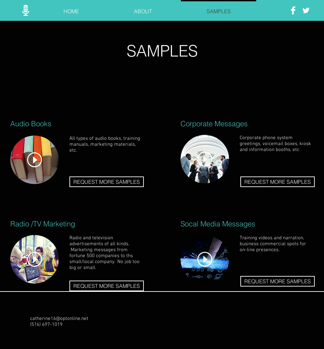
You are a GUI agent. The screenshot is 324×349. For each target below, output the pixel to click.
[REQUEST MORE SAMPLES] (106, 181)
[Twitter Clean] (306, 10)
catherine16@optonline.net (59, 319)
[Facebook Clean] (293, 10)
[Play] (34, 159)
